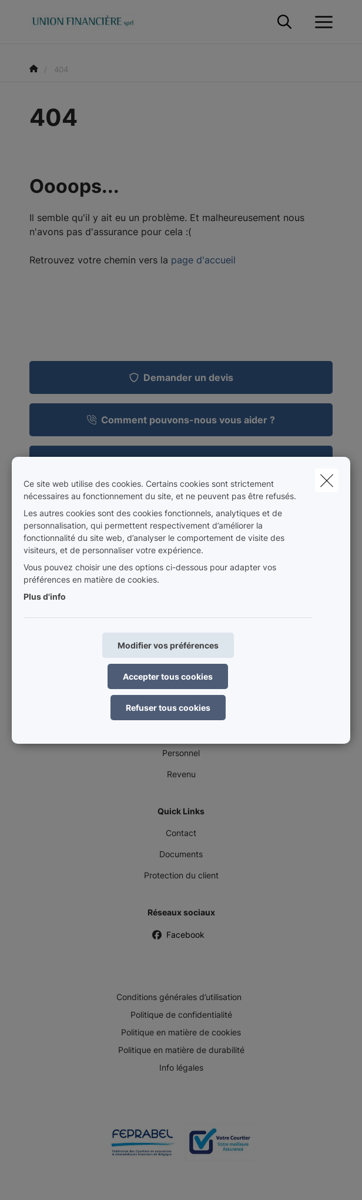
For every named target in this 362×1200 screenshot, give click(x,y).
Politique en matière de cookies (181, 1032)
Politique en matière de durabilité (181, 1050)
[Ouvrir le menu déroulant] (321, 22)
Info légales (181, 1067)
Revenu (181, 774)
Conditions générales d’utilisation (179, 997)
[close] (326, 480)
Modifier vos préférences (168, 645)
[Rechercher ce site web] (284, 22)
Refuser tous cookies (168, 708)
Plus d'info (45, 596)
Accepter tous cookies (168, 676)
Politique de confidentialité (181, 1015)
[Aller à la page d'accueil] (89, 22)
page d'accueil (203, 260)
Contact (181, 833)
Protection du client (181, 875)
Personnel (181, 753)
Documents (181, 854)
